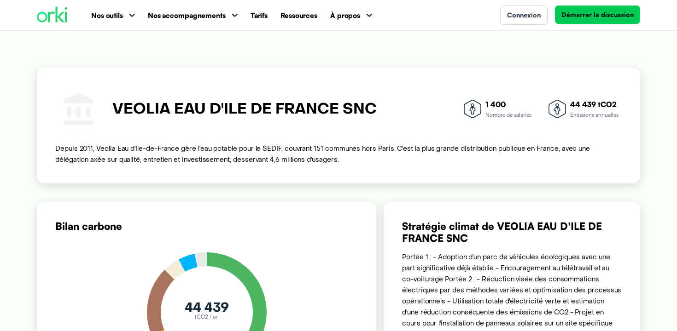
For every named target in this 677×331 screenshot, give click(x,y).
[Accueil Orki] (52, 15)
